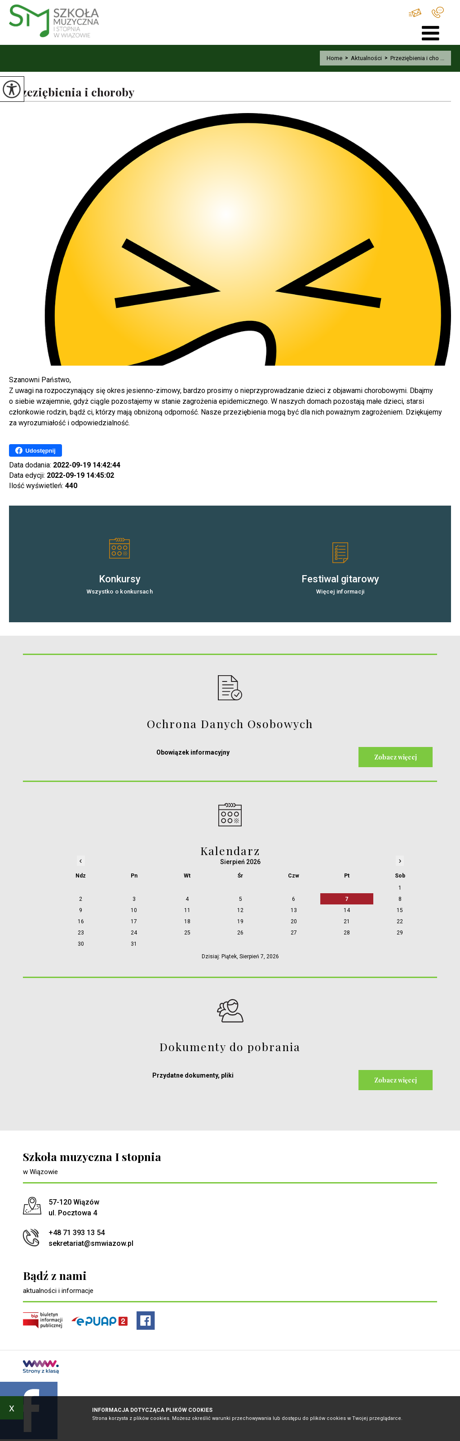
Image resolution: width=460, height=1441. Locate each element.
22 (400, 921)
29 (400, 933)
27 (294, 933)
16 (81, 921)
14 (347, 910)
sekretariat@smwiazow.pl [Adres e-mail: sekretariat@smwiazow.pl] (91, 1243)
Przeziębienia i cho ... (413, 58)
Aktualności (362, 58)
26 (240, 933)
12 (240, 910)
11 (187, 910)
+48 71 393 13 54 (438, 12)
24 (134, 933)
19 (240, 921)
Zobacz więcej (395, 757)
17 (134, 921)
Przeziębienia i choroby (71, 92)
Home (334, 58)
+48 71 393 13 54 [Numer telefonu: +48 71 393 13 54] (77, 1232)
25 (187, 933)
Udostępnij (35, 450)
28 (347, 933)
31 (134, 944)
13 (294, 910)
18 (187, 921)
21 (347, 921)
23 (81, 933)
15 (400, 910)
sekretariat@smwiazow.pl (415, 13)
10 (134, 910)
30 (81, 944)
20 (294, 921)
